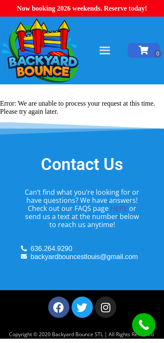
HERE (118, 208)
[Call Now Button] (143, 325)
